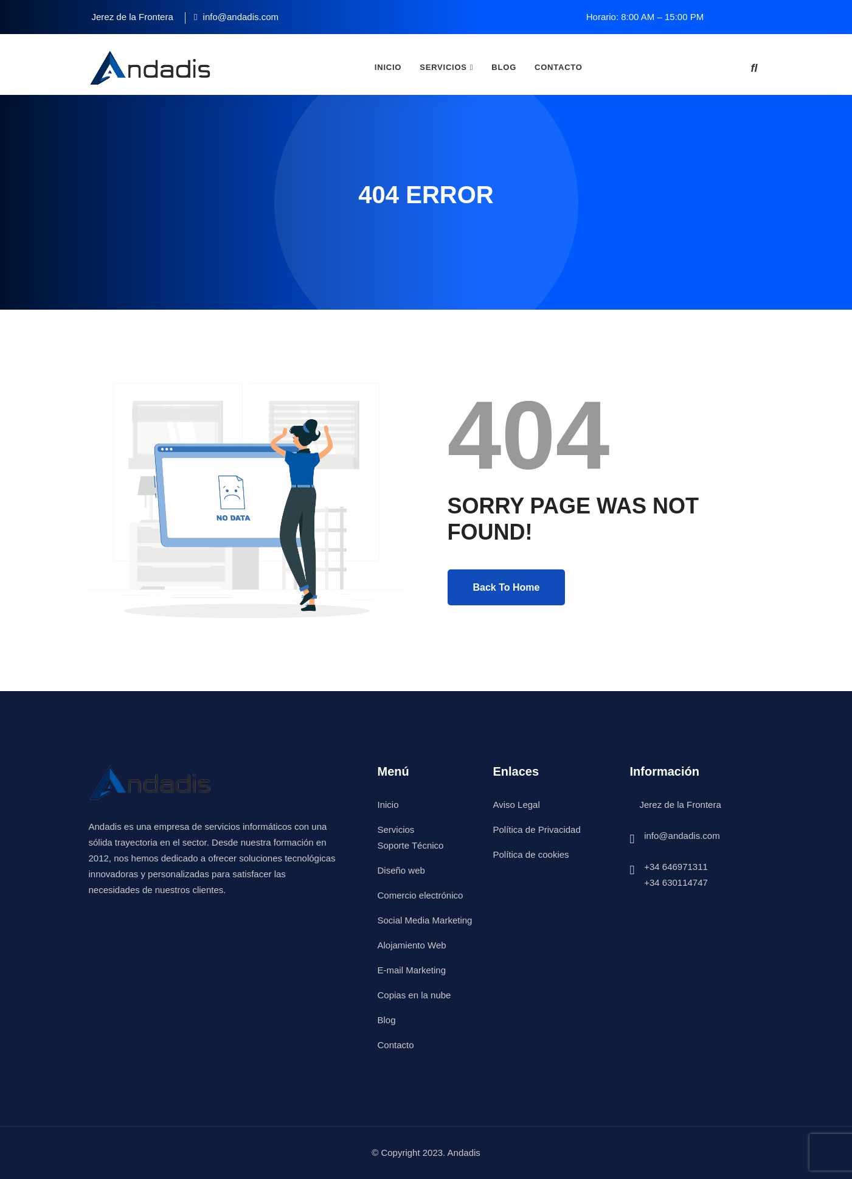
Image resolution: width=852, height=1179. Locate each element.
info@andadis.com (681, 835)
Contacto (559, 67)
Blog (503, 67)
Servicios (443, 67)
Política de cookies (531, 854)
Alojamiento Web (412, 945)
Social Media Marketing (425, 920)
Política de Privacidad (537, 829)
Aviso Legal (516, 804)
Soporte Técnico (411, 845)
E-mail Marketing (412, 970)
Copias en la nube (414, 995)
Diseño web (401, 870)
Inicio (388, 67)
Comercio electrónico (420, 895)
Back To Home (506, 587)
